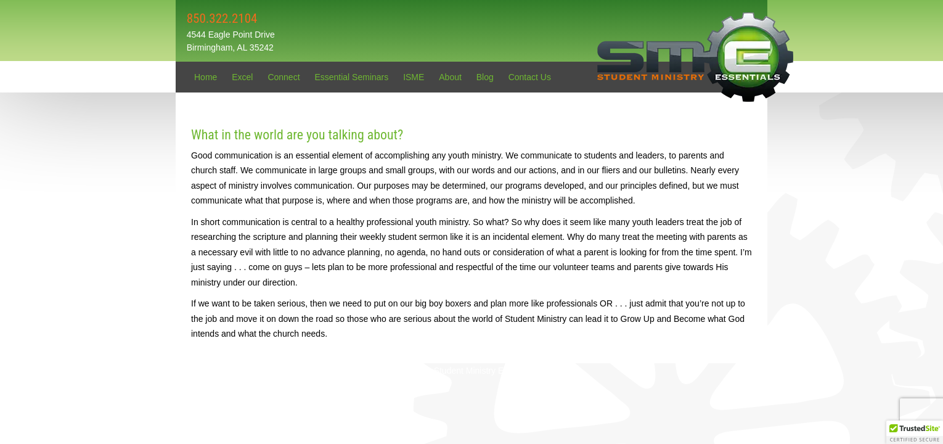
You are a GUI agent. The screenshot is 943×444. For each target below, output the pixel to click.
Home (205, 77)
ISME (413, 77)
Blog (485, 77)
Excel (242, 77)
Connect (283, 77)
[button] (914, 432)
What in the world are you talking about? (297, 134)
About (450, 77)
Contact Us (529, 77)
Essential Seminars (351, 77)
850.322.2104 (222, 18)
